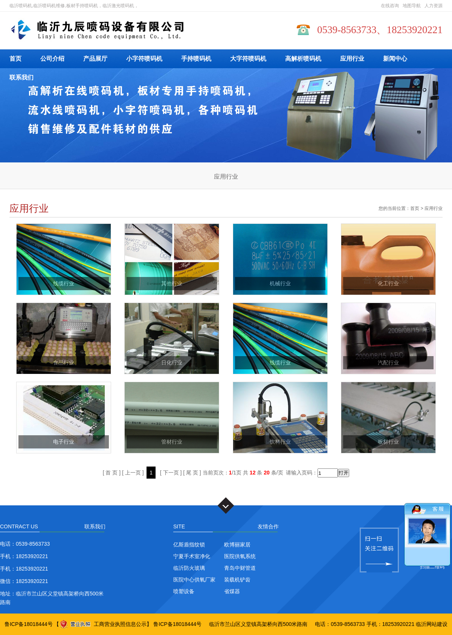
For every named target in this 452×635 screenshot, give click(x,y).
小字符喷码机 (144, 58)
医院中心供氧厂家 (194, 580)
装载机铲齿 (237, 580)
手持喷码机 (196, 58)
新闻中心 (395, 58)
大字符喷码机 (248, 58)
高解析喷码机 (303, 58)
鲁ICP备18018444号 (29, 624)
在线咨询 (390, 5)
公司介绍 (52, 58)
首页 (15, 58)
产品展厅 (95, 58)
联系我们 (21, 77)
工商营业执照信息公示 (103, 624)
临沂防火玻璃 (189, 568)
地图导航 (412, 5)
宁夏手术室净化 (191, 556)
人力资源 (434, 5)
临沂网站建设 (431, 624)
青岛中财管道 (240, 568)
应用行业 (352, 58)
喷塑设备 (183, 591)
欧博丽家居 (237, 545)
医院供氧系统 (240, 556)
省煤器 (232, 591)
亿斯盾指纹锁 (189, 545)
